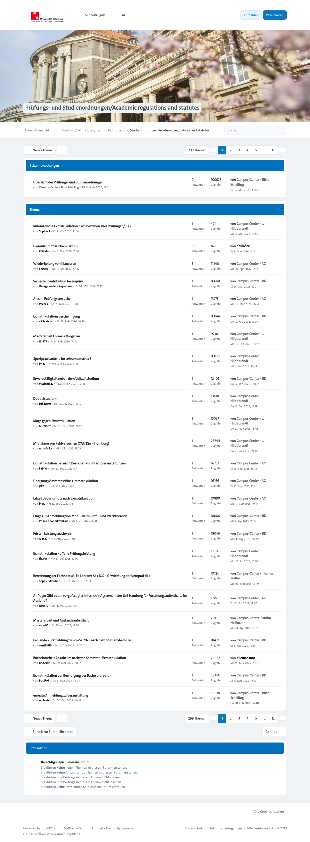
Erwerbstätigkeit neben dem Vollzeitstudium (66, 378)
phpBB (46, 828)
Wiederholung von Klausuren (54, 263)
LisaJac (43, 558)
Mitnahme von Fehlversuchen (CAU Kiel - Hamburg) (71, 443)
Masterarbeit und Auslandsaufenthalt (61, 620)
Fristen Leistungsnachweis (52, 533)
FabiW (43, 468)
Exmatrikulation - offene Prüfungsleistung (64, 553)
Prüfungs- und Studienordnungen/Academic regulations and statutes (112, 108)
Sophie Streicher (49, 581)
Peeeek (43, 303)
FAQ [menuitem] (120, 15)
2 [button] (231, 150)
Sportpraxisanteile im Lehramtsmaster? (62, 358)
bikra (42, 503)
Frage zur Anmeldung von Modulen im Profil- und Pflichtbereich (80, 516)
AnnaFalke (45, 448)
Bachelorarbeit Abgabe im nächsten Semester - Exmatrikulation (79, 657)
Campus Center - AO (251, 263)
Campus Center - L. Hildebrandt (247, 226)
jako (41, 486)
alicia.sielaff (46, 321)
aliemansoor (246, 657)
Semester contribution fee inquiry (58, 281)
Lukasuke (45, 403)
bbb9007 (45, 426)
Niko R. (43, 605)
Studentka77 (47, 383)
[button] (282, 150)
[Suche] (273, 130)
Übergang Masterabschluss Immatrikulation (65, 480)
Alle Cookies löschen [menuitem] (265, 811)
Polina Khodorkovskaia (53, 521)
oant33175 (45, 645)
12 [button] (273, 150)
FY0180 (43, 268)
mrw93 (43, 625)
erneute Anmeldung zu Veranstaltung (60, 695)
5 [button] (256, 150)
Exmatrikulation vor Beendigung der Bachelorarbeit (70, 675)
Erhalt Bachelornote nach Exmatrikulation (63, 498)
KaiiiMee (44, 251)
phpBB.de (73, 833)
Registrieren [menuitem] (275, 15)
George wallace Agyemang (55, 286)
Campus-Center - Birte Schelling (59, 187)
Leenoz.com (130, 828)
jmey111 (43, 363)
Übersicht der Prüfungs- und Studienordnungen (68, 182)
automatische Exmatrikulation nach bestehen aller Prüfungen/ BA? (82, 226)
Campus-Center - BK (251, 281)
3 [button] (239, 150)
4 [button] (247, 150)
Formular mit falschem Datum (55, 246)
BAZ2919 (44, 663)
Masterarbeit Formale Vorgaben (56, 336)
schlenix (44, 700)
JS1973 (43, 341)
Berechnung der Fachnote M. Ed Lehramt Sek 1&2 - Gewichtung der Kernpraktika (91, 575)
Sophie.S (44, 231)
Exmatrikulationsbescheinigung (56, 316)
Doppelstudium (44, 398)
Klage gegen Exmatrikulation (54, 420)
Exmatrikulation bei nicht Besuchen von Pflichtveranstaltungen (79, 463)
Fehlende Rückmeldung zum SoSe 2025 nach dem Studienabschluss (82, 640)
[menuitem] (93, 15)
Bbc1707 (44, 680)
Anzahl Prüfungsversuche (51, 298)
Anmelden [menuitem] (251, 15)
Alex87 (43, 538)
